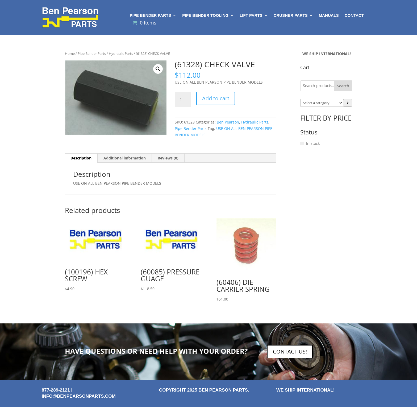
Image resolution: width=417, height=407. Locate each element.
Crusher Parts (291, 16)
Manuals (329, 16)
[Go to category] (347, 102)
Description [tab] (80, 158)
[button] (158, 69)
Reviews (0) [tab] (168, 158)
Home (70, 53)
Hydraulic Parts (121, 53)
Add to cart (215, 98)
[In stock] (302, 143)
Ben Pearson (228, 122)
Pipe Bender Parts (150, 16)
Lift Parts (251, 16)
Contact (354, 16)
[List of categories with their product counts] (321, 102)
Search (343, 85)
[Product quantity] (183, 99)
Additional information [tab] (124, 158)
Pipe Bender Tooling (205, 16)
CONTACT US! (290, 351)
